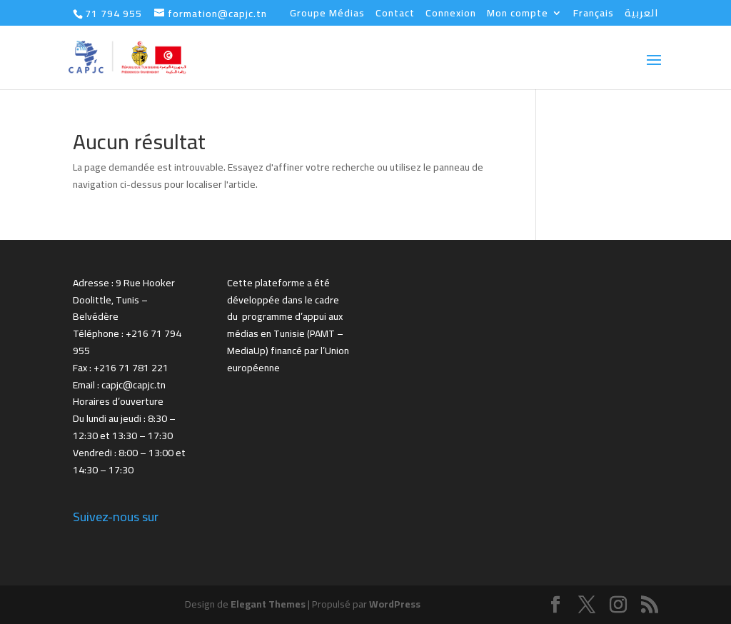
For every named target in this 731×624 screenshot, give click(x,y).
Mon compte (517, 15)
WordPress (394, 604)
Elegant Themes (268, 604)
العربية (641, 15)
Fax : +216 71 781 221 (120, 367)
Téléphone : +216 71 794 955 (127, 342)
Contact (395, 15)
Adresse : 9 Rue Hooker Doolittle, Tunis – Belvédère (124, 299)
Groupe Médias (327, 15)
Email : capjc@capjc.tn (119, 385)
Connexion (450, 15)
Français (593, 15)
